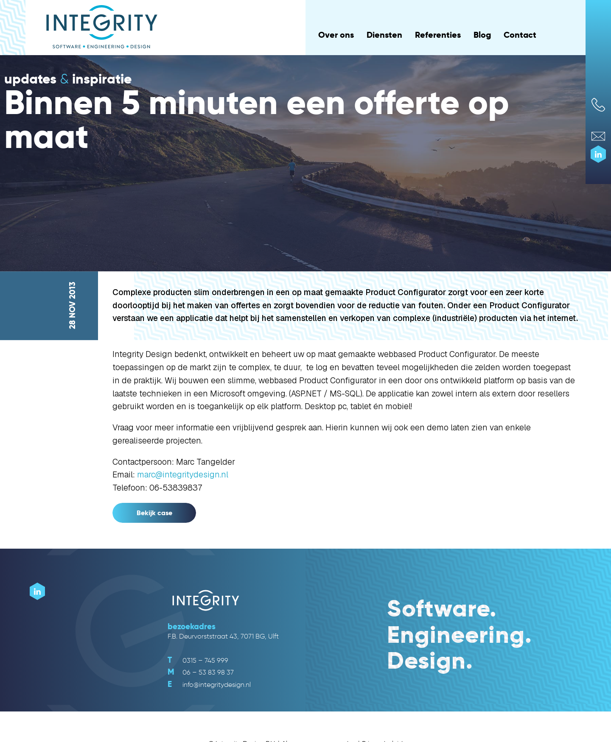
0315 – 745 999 (198, 660)
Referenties (438, 34)
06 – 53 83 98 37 (201, 672)
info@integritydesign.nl (209, 685)
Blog (482, 34)
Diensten (384, 34)
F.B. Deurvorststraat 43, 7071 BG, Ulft (223, 636)
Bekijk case (154, 512)
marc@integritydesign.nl (182, 474)
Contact (520, 34)
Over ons (336, 34)
